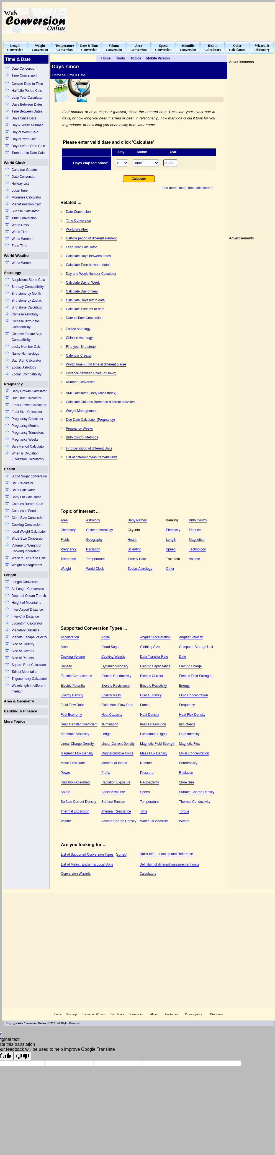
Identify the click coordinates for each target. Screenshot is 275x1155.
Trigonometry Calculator (29, 679)
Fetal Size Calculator (27, 412)
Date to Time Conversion (84, 318)
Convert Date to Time (27, 84)
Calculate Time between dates (88, 265)
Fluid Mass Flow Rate (117, 705)
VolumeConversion (114, 48)
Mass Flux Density (153, 753)
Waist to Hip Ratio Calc (29, 558)
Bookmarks (135, 1014)
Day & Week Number (27, 125)
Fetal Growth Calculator (29, 405)
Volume (194, 559)
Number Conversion (81, 382)
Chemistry (68, 530)
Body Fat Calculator (26, 497)
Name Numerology (25, 354)
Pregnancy (13, 384)
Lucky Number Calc (26, 347)
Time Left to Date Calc (28, 153)
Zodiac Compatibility (27, 374)
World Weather (23, 239)
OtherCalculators (237, 48)
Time (143, 811)
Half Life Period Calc (27, 91)
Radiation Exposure (115, 782)
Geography (94, 540)
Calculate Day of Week (83, 282)
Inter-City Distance (25, 616)
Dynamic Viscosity (114, 666)
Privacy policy (193, 1014)
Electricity (173, 530)
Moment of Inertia (114, 763)
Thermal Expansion (75, 811)
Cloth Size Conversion (28, 518)
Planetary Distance (26, 630)
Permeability (188, 763)
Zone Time (19, 246)
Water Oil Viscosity (154, 821)
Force (144, 705)
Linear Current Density (118, 744)
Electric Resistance (115, 686)
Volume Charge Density (118, 821)
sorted (121, 854)
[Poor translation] (22, 1056)
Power (65, 773)
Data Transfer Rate (154, 656)
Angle (105, 637)
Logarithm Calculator (27, 623)
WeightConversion (40, 48)
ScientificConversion (188, 48)
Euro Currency (150, 695)
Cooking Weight (113, 656)
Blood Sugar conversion (29, 476)
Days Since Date (24, 118)
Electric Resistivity (153, 686)
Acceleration (70, 637)
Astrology (12, 273)
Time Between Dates (27, 111)
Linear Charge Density (77, 744)
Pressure (146, 773)
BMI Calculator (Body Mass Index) (91, 393)
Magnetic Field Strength (157, 744)
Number (146, 763)
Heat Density (149, 715)
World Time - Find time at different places (96, 364)
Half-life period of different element (91, 238)
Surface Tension (113, 802)
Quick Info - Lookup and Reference (166, 854)
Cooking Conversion (27, 525)
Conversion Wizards (76, 874)
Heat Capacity (111, 715)
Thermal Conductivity (194, 802)
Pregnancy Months (25, 426)
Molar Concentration (194, 753)
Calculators (148, 874)
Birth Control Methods (82, 437)
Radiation (93, 549)
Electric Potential (73, 686)
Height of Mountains (26, 603)
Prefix (105, 773)
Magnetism (197, 540)
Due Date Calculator (27, 398)
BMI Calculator (23, 483)
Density (66, 666)
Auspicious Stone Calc (28, 280)
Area (64, 520)
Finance (195, 530)
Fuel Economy (71, 715)
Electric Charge (190, 666)
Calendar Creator (24, 170)
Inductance (187, 724)
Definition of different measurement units (169, 864)
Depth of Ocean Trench (29, 596)
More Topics (14, 721)
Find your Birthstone (81, 347)
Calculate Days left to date (85, 300)
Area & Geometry (19, 701)
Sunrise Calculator (25, 211)
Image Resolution (153, 724)
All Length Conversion (28, 589)
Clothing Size (150, 647)
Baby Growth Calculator (29, 391)
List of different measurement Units (91, 457)
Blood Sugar (110, 647)
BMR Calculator (23, 490)
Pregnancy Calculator (27, 419)
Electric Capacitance (155, 666)
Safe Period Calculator (28, 446)
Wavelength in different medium (28, 688)
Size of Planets (23, 658)
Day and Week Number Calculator (91, 274)
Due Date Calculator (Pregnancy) (90, 420)
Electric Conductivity (116, 676)
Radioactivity (149, 782)
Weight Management (27, 565)
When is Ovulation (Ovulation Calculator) (28, 456)
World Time (20, 232)
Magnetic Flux (189, 744)
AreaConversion (138, 48)
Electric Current (151, 676)
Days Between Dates (27, 104)
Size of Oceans (23, 651)
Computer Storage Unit (196, 647)
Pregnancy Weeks (25, 439)
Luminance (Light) (153, 734)
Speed (171, 549)
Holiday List (20, 183)
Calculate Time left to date (85, 309)
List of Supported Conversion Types (87, 854)
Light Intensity (189, 734)
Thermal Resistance (116, 811)
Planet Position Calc (26, 204)
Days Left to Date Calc (28, 146)
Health (9, 469)
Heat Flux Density (192, 715)
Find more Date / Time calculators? (187, 188)
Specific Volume (113, 792)
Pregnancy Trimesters (28, 433)
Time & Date (137, 559)
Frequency (187, 705)
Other (170, 569)
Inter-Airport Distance (27, 610)
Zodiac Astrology (24, 367)
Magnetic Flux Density (77, 753)
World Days (20, 225)
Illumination (109, 724)
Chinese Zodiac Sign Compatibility (27, 337)
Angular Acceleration (155, 637)
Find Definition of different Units (89, 448)
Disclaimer (216, 1014)
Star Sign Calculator (26, 360)
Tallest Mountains (24, 672)
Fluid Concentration (193, 695)
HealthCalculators (212, 48)
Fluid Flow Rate (72, 705)
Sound (65, 792)
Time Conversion (24, 75)
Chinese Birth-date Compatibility (25, 324)
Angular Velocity (191, 637)
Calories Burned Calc (27, 504)
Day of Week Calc (25, 132)
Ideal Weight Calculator (29, 532)
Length (10, 575)
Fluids (65, 540)
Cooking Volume (73, 656)
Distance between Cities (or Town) (91, 373)
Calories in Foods (24, 511)
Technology (197, 549)
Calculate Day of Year (82, 291)
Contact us (172, 1014)
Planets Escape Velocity (29, 637)
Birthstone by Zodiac (27, 300)
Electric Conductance (76, 676)
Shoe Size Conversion (28, 538)
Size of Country (23, 644)
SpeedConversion (163, 48)
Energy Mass (111, 695)
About (154, 1014)
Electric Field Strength (195, 676)
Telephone (68, 559)
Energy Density (72, 695)
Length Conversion (26, 582)
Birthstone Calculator (27, 307)
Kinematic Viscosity (75, 734)
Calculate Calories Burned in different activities (100, 402)
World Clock (14, 163)
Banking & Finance (20, 711)
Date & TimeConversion (89, 48)
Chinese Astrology (25, 314)
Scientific (134, 549)
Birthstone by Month (26, 294)
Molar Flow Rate (73, 763)
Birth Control (198, 520)
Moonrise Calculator (26, 197)
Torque (184, 811)
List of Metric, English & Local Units (87, 864)
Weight (66, 569)
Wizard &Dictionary (262, 48)
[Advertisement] (253, 20)
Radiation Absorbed (75, 782)
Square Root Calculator (29, 665)
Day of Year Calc (24, 139)
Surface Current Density (78, 802)
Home (57, 1014)
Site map (71, 1014)
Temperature (95, 559)
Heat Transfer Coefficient (79, 724)
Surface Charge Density (196, 792)
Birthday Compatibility (28, 287)
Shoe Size (186, 782)
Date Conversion (24, 68)
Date (182, 656)
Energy (184, 686)
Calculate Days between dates (88, 256)
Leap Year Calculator (27, 98)
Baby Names (137, 520)
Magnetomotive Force (117, 753)
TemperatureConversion (64, 48)
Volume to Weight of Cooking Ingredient (26, 548)
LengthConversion (15, 48)
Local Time (20, 190)
